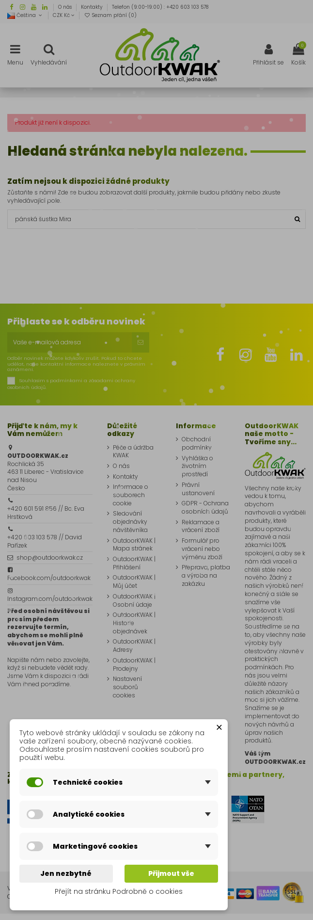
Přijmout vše (171, 873)
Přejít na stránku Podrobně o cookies (119, 891)
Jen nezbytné (66, 873)
